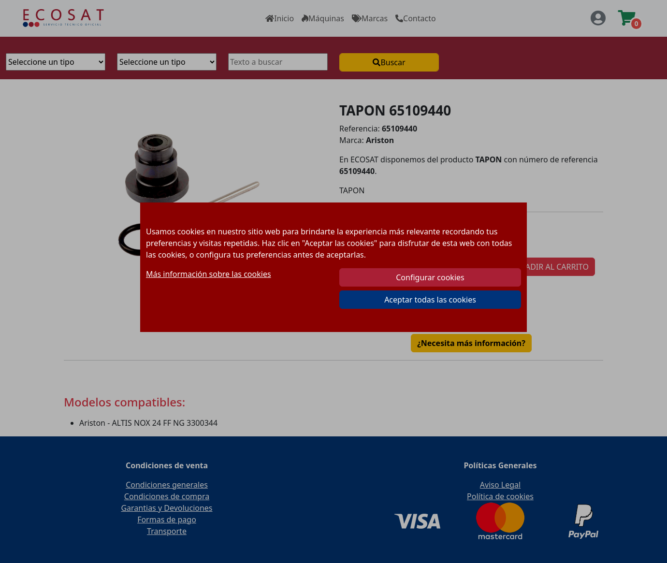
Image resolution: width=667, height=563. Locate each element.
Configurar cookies (430, 277)
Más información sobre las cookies (208, 274)
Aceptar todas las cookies (430, 299)
